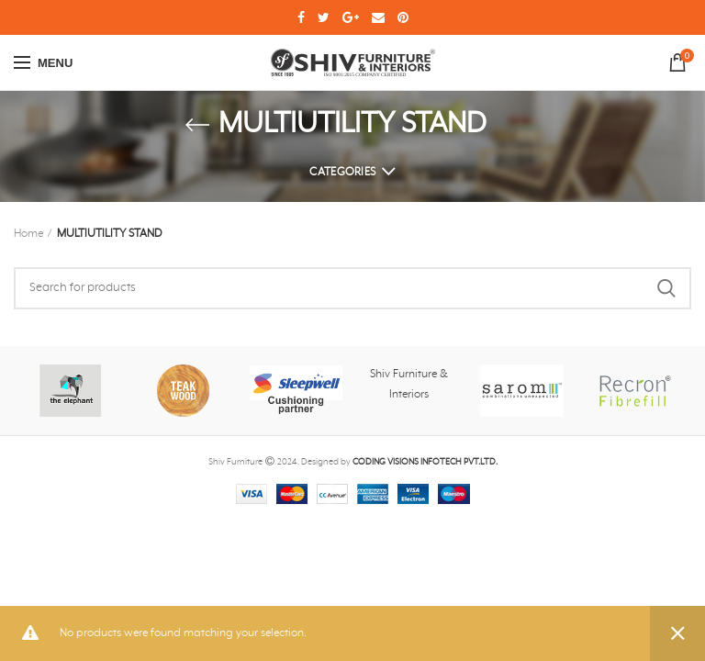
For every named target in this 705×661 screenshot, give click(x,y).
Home (28, 234)
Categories (342, 172)
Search (666, 288)
